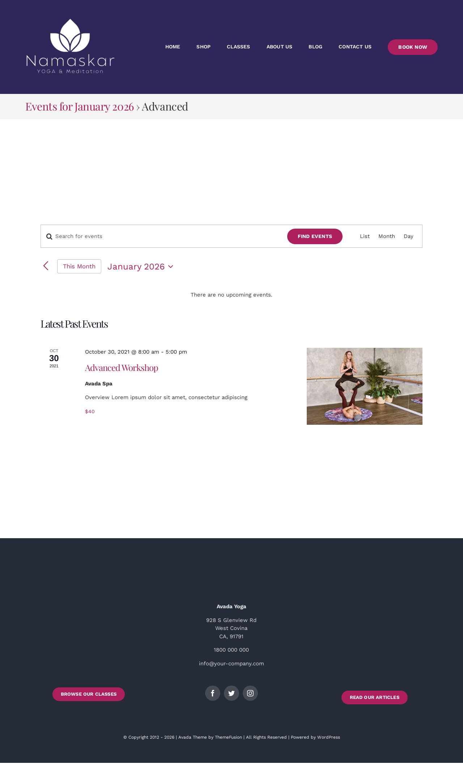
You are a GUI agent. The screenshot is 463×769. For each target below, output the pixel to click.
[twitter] (231, 693)
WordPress (328, 737)
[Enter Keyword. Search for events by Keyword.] (160, 236)
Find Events (315, 236)
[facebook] (212, 693)
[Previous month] (46, 266)
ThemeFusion (228, 737)
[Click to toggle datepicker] (142, 266)
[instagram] (250, 693)
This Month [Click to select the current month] (79, 266)
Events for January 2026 (79, 106)
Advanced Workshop (121, 367)
